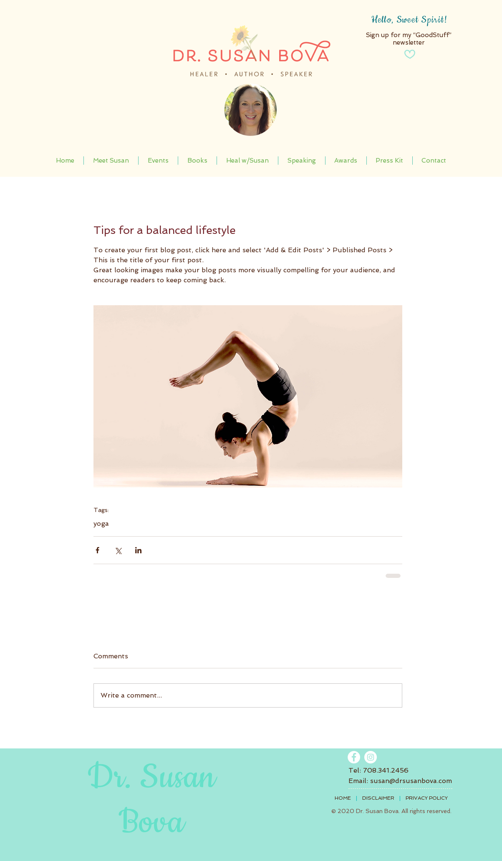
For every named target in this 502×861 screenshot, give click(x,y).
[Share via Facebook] (97, 550)
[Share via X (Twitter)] (118, 550)
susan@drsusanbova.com (411, 781)
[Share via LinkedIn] (138, 550)
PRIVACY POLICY (427, 798)
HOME (343, 798)
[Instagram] (370, 757)
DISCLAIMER (378, 798)
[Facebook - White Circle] (354, 757)
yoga (101, 523)
